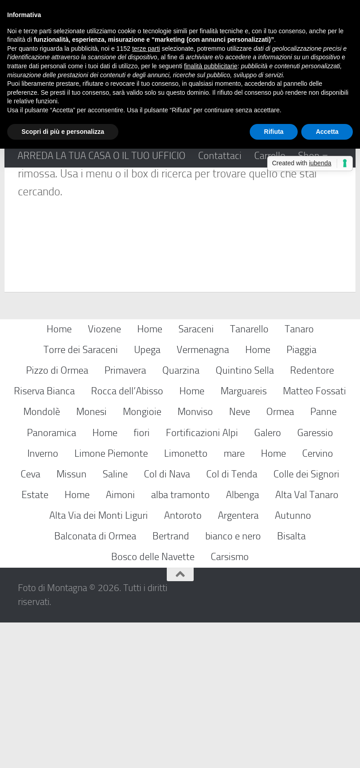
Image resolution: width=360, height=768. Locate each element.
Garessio (315, 578)
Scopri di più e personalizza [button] (63, 131)
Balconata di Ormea (95, 681)
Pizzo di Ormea (57, 516)
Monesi (91, 557)
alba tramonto (180, 640)
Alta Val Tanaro (306, 640)
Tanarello (249, 474)
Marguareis (244, 536)
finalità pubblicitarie (211, 66)
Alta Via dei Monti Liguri (98, 660)
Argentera (238, 660)
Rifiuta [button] (274, 131)
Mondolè (41, 557)
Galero (267, 578)
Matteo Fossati (314, 536)
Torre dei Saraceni (80, 495)
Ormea (280, 557)
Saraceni (196, 474)
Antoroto (183, 660)
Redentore (312, 516)
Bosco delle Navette (153, 702)
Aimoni (120, 640)
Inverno (42, 598)
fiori (142, 578)
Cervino (317, 598)
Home (59, 474)
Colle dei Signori (306, 619)
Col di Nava (167, 619)
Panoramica (51, 578)
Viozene (104, 474)
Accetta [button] (327, 131)
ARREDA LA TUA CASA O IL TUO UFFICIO (101, 156)
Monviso (195, 557)
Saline (115, 619)
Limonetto (186, 598)
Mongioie (142, 557)
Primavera (125, 516)
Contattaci (220, 156)
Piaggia (301, 495)
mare (234, 598)
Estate (35, 640)
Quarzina (181, 516)
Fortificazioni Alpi (202, 578)
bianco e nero (233, 681)
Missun (71, 619)
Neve (239, 557)
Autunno (293, 660)
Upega (147, 495)
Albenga (242, 640)
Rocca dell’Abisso (127, 536)
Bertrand (170, 681)
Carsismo (230, 702)
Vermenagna (203, 495)
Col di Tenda (231, 619)
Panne (323, 557)
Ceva (30, 619)
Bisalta (291, 681)
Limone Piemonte (111, 598)
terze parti (146, 48)
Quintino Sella (245, 516)
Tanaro (299, 474)
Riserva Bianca (44, 536)
